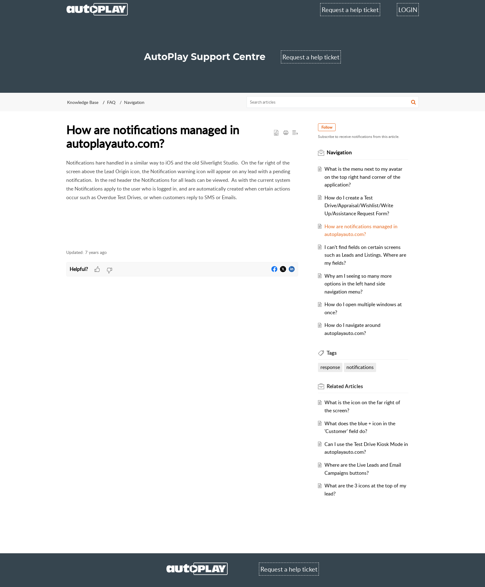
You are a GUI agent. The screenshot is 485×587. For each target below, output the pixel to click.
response (330, 367)
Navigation (134, 102)
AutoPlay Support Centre (204, 56)
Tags (332, 352)
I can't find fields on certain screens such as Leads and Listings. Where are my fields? (365, 255)
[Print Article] (285, 133)
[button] (413, 102)
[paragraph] (182, 200)
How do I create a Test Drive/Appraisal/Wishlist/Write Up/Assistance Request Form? (358, 205)
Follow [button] (326, 127)
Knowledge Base (82, 102)
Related (345, 386)
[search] (333, 102)
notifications (360, 367)
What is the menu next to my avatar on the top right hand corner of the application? (363, 176)
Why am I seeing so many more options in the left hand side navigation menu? (358, 283)
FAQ (111, 102)
